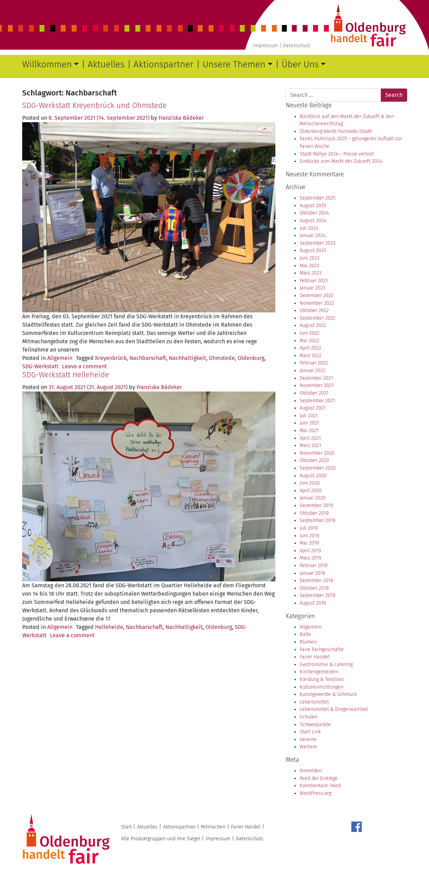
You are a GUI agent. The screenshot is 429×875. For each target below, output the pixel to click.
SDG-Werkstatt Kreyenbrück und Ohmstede (94, 105)
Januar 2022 (312, 370)
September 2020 (318, 468)
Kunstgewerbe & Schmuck (328, 694)
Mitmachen (213, 827)
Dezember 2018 (316, 580)
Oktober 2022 (314, 310)
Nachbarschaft (147, 358)
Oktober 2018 (314, 588)
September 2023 (317, 243)
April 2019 (310, 551)
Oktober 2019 (314, 513)
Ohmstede (222, 358)
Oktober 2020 (314, 460)
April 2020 (310, 491)
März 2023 (310, 273)
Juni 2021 (309, 423)
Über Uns (300, 64)
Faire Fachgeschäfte (322, 650)
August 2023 (313, 250)
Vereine (308, 739)
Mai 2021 (309, 431)
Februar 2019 (313, 566)
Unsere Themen (234, 64)
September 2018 (317, 595)
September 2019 (317, 520)
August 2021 (313, 408)
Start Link (310, 732)
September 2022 (317, 318)
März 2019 (310, 558)
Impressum (265, 46)
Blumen (308, 642)
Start (126, 827)
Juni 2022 (309, 333)
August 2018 (313, 603)
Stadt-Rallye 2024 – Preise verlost (337, 154)
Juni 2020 (310, 483)
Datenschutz (296, 46)
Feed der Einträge (319, 778)
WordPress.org (315, 793)
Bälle (305, 634)
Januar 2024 (312, 235)
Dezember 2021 (316, 378)
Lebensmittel (314, 702)
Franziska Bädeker (181, 118)
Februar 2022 (314, 363)
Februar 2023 (314, 281)
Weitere (308, 747)
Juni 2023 (309, 258)
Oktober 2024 (314, 213)
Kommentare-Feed (320, 786)
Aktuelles (106, 64)
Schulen (308, 717)
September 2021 (317, 401)
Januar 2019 (312, 573)
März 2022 (310, 356)
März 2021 (310, 445)
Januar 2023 (312, 288)
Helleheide (109, 627)
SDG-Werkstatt (40, 366)
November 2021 (317, 385)
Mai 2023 (309, 266)
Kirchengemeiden (319, 672)
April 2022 (310, 348)
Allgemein (59, 358)
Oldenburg (251, 358)
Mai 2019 (309, 543)
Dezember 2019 (316, 505)
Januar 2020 (313, 498)
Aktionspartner (164, 64)
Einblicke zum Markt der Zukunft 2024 (341, 161)
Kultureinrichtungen (321, 687)
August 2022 (313, 325)
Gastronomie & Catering (326, 664)
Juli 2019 (309, 528)
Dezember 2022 (316, 295)
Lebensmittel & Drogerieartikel (334, 709)
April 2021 (310, 438)
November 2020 (317, 453)
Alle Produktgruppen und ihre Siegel (160, 839)
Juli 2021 (309, 416)
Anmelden (311, 771)
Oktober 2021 (314, 393)
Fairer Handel (314, 657)
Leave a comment (84, 366)
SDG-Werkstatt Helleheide (65, 374)
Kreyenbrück (111, 358)
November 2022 (317, 303)
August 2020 (313, 476)
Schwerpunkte (315, 724)
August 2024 (313, 221)
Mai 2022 (309, 341)
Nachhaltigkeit (187, 358)
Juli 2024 (309, 228)
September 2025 (317, 198)
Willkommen (47, 64)
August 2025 (313, 206)
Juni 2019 (309, 536)
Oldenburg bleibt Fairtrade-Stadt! (336, 131)
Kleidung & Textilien (322, 679)
